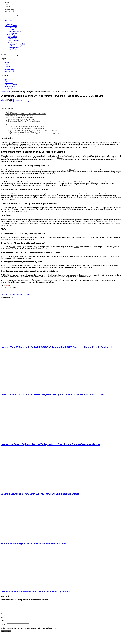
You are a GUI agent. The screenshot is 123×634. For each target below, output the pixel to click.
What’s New (8, 20)
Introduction (9, 112)
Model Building (10, 35)
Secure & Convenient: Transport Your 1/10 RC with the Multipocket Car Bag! (40, 494)
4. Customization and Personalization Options (20, 119)
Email (3, 621)
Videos (7, 22)
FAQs (6, 125)
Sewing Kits (12, 49)
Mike (2, 100)
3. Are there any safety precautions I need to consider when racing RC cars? (33, 130)
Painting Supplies (14, 48)
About (7, 4)
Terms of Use (9, 12)
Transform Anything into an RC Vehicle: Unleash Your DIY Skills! (33, 543)
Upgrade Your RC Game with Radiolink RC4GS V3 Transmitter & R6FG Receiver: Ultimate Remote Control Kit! (56, 347)
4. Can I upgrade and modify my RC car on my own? (25, 132)
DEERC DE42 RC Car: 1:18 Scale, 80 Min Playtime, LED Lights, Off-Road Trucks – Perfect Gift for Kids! (52, 394)
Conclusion (8, 123)
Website (3, 624)
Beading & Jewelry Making (17, 44)
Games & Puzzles (11, 26)
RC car (33, 146)
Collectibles (9, 24)
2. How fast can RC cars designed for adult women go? (26, 128)
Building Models (13, 40)
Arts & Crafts (9, 42)
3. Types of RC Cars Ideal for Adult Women (19, 117)
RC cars (3, 156)
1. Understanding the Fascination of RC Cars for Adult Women (25, 114)
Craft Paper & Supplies (16, 46)
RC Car (7, 92)
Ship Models (12, 37)
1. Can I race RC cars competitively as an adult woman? (26, 127)
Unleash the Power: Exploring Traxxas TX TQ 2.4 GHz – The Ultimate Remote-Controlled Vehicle (50, 444)
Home (7, 2)
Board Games (12, 28)
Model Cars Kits (13, 39)
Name (3, 617)
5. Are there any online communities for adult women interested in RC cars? (33, 134)
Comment (4, 614)
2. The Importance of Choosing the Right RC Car (20, 116)
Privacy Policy (9, 10)
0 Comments (17, 100)
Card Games (12, 33)
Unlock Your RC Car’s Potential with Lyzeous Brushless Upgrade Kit (35, 591)
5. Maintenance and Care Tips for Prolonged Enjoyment (23, 121)
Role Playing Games (15, 31)
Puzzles (11, 29)
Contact (7, 6)
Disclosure (8, 8)
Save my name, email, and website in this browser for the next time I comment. (29, 628)
